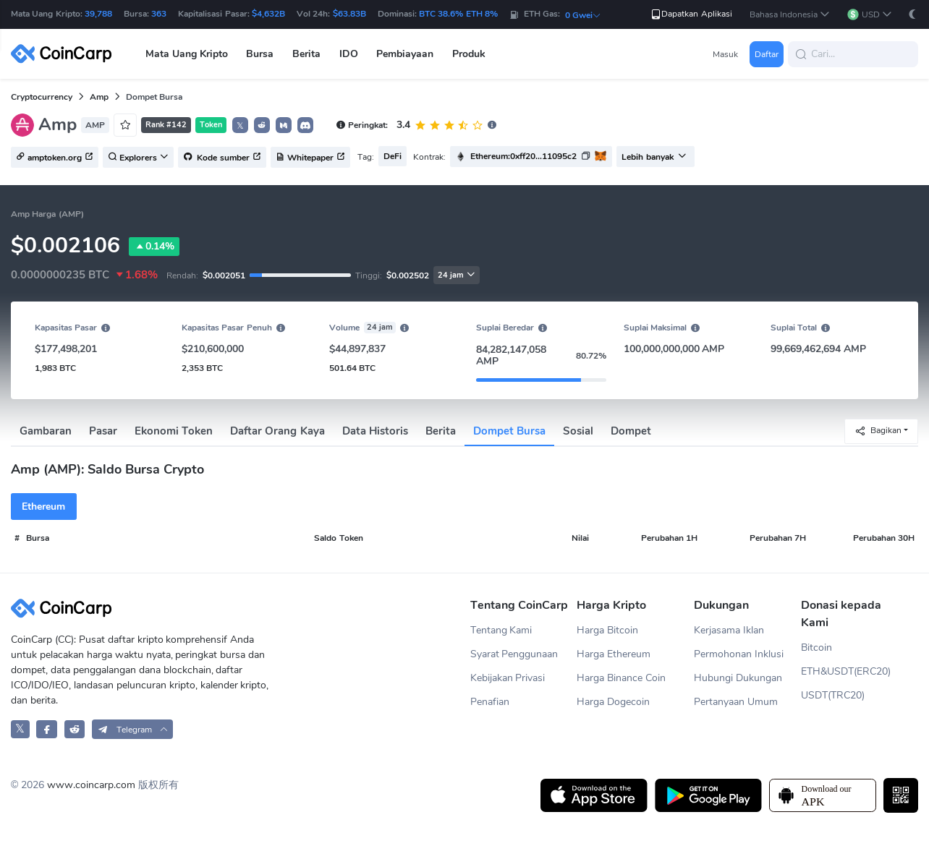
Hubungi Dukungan (738, 678)
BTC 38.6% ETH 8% (458, 14)
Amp (99, 97)
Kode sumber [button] (222, 157)
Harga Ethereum (613, 654)
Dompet (631, 431)
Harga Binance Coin (621, 678)
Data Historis (375, 431)
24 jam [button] (456, 275)
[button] (790, 14)
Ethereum (43, 506)
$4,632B (268, 14)
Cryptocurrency (41, 97)
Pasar (103, 431)
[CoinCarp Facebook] (46, 729)
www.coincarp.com (91, 785)
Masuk (725, 54)
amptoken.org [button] (54, 157)
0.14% (154, 246)
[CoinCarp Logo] (65, 54)
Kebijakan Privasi (508, 678)
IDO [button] (348, 54)
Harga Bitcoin (607, 630)
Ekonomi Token (174, 431)
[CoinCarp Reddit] (74, 729)
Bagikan (878, 430)
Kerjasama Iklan (729, 630)
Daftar (767, 54)
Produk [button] (468, 54)
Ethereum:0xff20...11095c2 (523, 156)
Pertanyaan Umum (736, 702)
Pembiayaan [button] (404, 54)
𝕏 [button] (240, 126)
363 (158, 14)
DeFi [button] (392, 156)
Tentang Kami (501, 630)
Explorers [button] (138, 157)
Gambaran (46, 431)
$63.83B (349, 14)
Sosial (578, 431)
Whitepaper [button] (310, 157)
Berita (440, 431)
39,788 (98, 14)
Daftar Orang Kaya (277, 431)
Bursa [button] (259, 54)
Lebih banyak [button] (654, 157)
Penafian (489, 702)
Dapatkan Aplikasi (690, 14)
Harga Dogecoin (613, 702)
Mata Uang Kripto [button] (186, 54)
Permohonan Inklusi (739, 654)
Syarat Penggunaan (514, 654)
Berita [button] (306, 54)
